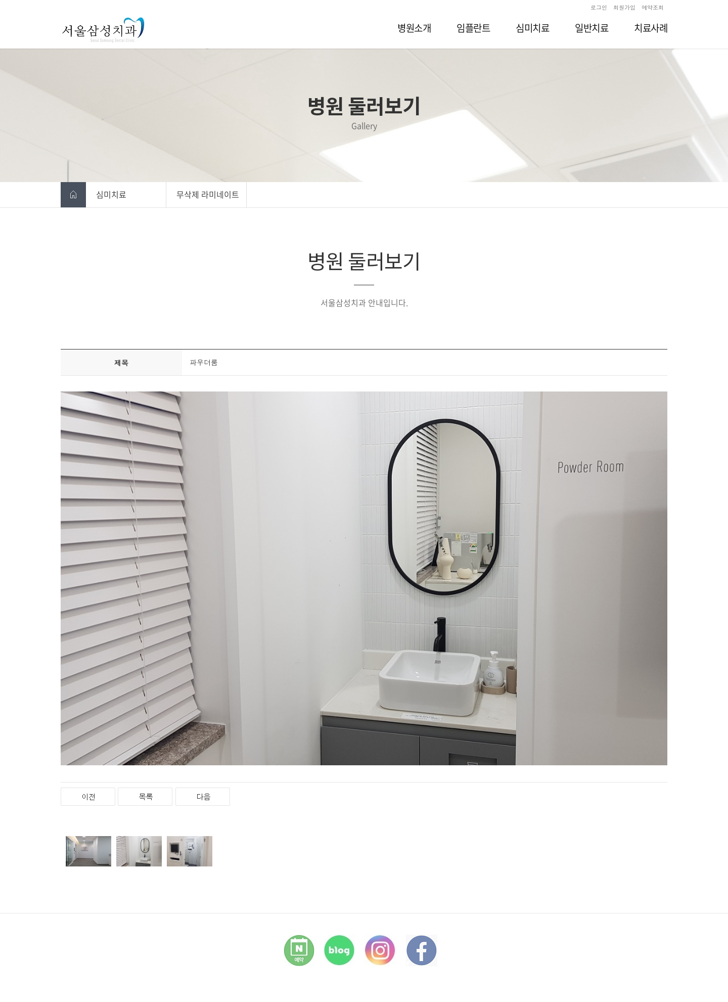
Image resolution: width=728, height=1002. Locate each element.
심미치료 (111, 194)
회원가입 (624, 7)
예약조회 (653, 7)
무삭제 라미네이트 (207, 194)
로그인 (598, 7)
